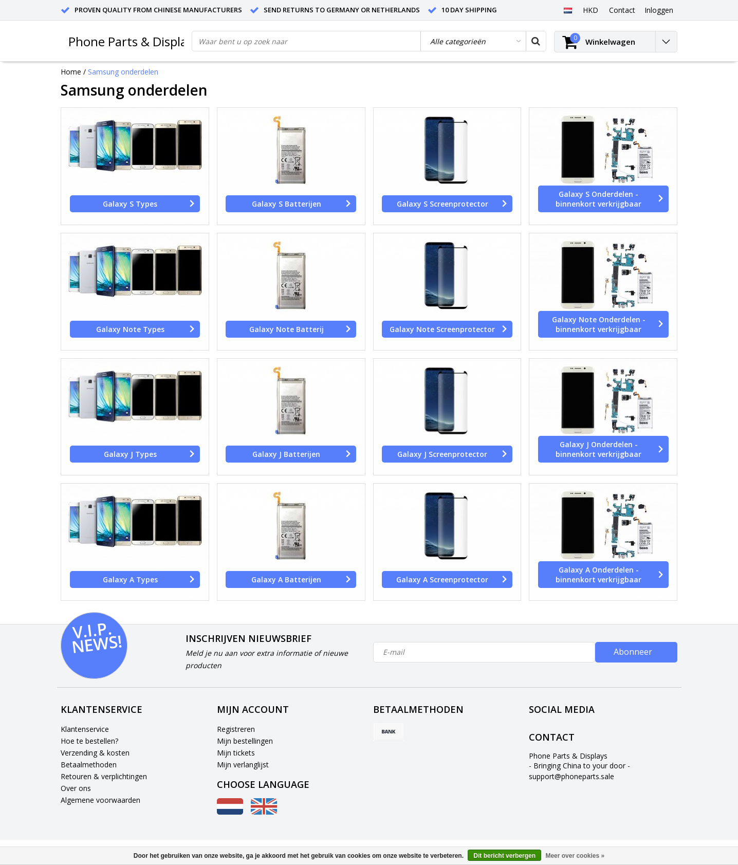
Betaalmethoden (89, 764)
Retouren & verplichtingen (104, 776)
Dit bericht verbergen (504, 855)
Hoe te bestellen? (89, 741)
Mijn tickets (236, 753)
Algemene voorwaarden (100, 800)
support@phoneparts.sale (571, 776)
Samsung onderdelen (123, 72)
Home (71, 72)
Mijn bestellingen (245, 741)
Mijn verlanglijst (243, 764)
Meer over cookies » (574, 855)
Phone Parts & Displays (133, 41)
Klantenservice (85, 729)
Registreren (236, 729)
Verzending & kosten (95, 753)
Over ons (76, 788)
